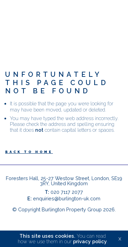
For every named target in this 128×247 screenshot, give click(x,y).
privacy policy (90, 241)
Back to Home (29, 152)
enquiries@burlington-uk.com (66, 198)
